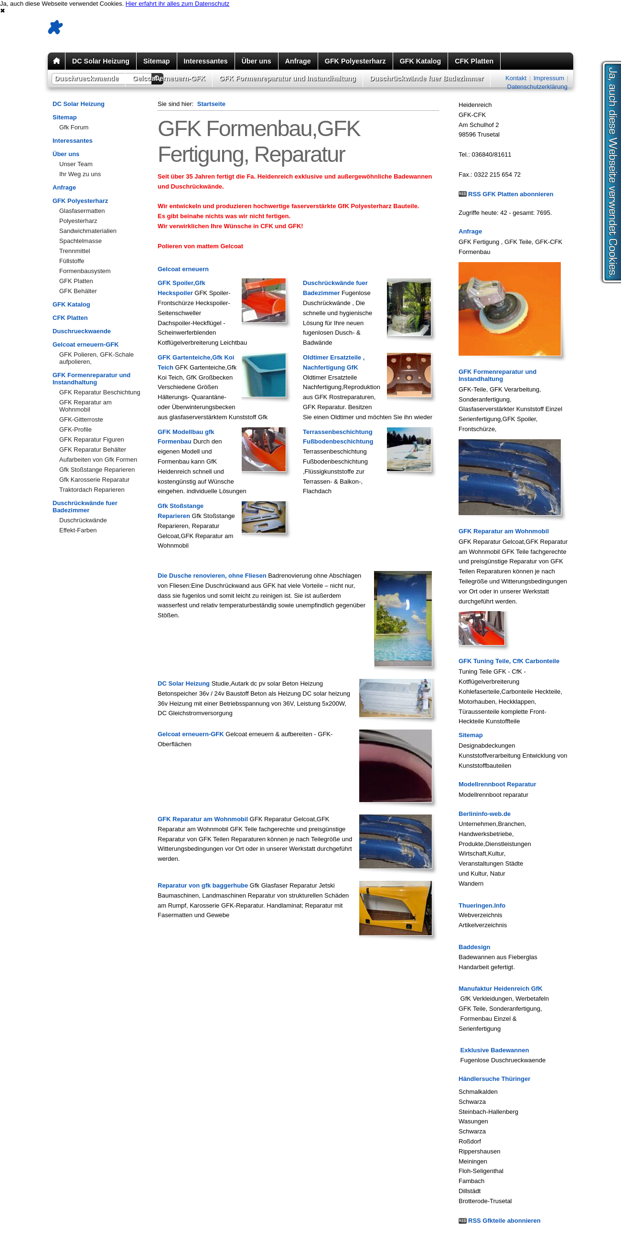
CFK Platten (474, 61)
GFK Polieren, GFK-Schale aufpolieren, (96, 358)
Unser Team (76, 164)
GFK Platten (76, 281)
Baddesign (474, 947)
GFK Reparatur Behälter (92, 449)
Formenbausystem (85, 271)
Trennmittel (74, 250)
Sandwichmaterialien (88, 230)
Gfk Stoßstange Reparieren (97, 469)
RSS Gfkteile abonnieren (504, 1220)
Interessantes (206, 61)
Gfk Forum (73, 127)
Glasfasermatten (82, 210)
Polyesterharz (78, 220)
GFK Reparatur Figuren (91, 439)
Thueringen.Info (482, 905)
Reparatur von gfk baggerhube (203, 885)
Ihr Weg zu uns (80, 174)
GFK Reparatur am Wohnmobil (85, 406)
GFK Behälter (78, 291)
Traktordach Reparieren (92, 489)
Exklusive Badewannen (494, 1050)
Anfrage (298, 61)
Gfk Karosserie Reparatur (94, 479)
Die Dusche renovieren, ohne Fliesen (212, 575)
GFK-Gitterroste (81, 419)
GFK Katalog (420, 61)
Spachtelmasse (80, 240)
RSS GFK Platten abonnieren (510, 194)
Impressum (549, 78)
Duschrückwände (83, 520)
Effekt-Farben (78, 530)
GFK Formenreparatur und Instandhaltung (287, 78)
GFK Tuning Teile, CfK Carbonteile (509, 661)
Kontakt (515, 78)
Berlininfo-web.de (485, 813)
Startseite (211, 103)
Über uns (256, 61)
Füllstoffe (72, 260)
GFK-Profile (75, 429)
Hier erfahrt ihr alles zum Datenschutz (177, 3)
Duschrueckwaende (86, 78)
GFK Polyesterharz (355, 61)
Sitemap (156, 61)
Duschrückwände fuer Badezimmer (426, 78)
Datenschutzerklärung (537, 86)
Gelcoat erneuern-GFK (168, 78)
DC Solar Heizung (100, 61)
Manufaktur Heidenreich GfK (501, 988)
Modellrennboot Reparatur (497, 784)
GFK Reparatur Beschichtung (99, 392)
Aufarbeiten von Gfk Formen (98, 459)
